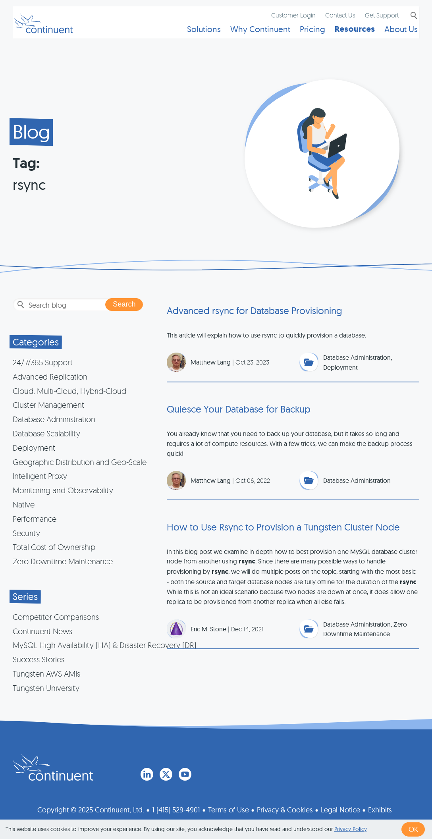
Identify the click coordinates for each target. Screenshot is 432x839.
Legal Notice (340, 808)
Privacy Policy (350, 829)
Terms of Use (228, 808)
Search (406, 19)
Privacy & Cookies (285, 808)
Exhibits (380, 808)
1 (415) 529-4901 (176, 808)
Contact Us (334, 18)
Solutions (197, 34)
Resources (348, 34)
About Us (394, 34)
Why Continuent (254, 34)
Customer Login (287, 18)
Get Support (375, 18)
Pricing (306, 34)
